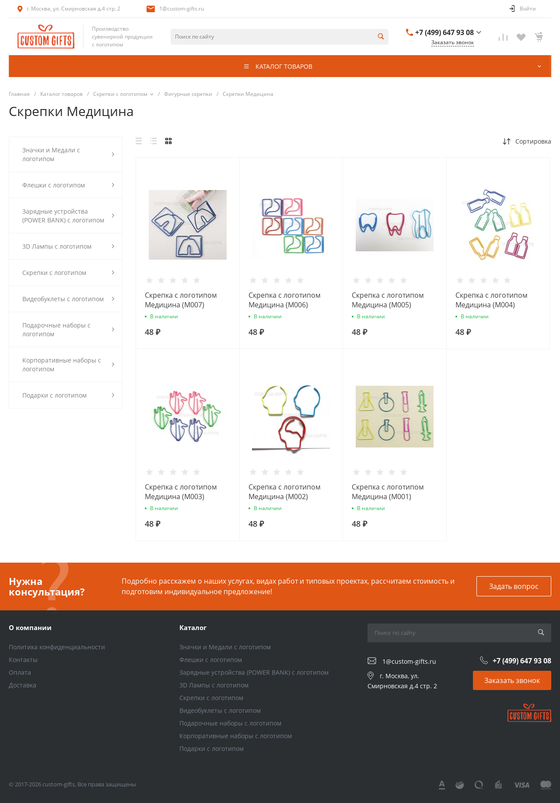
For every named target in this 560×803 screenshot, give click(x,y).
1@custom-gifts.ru (181, 8)
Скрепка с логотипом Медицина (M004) (491, 300)
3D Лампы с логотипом (213, 685)
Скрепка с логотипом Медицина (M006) (284, 300)
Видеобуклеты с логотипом (220, 710)
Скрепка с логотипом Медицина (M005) (388, 300)
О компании (30, 627)
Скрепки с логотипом (211, 698)
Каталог (192, 627)
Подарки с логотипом (211, 748)
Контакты (23, 659)
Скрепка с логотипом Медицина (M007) (181, 300)
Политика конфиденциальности (57, 647)
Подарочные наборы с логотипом (230, 723)
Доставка (22, 685)
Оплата (20, 672)
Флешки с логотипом (210, 659)
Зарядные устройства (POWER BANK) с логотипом (254, 672)
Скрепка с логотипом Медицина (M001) (388, 491)
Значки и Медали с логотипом (225, 647)
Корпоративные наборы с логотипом (235, 736)
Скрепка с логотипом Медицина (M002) (284, 491)
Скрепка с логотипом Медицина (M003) (181, 491)
